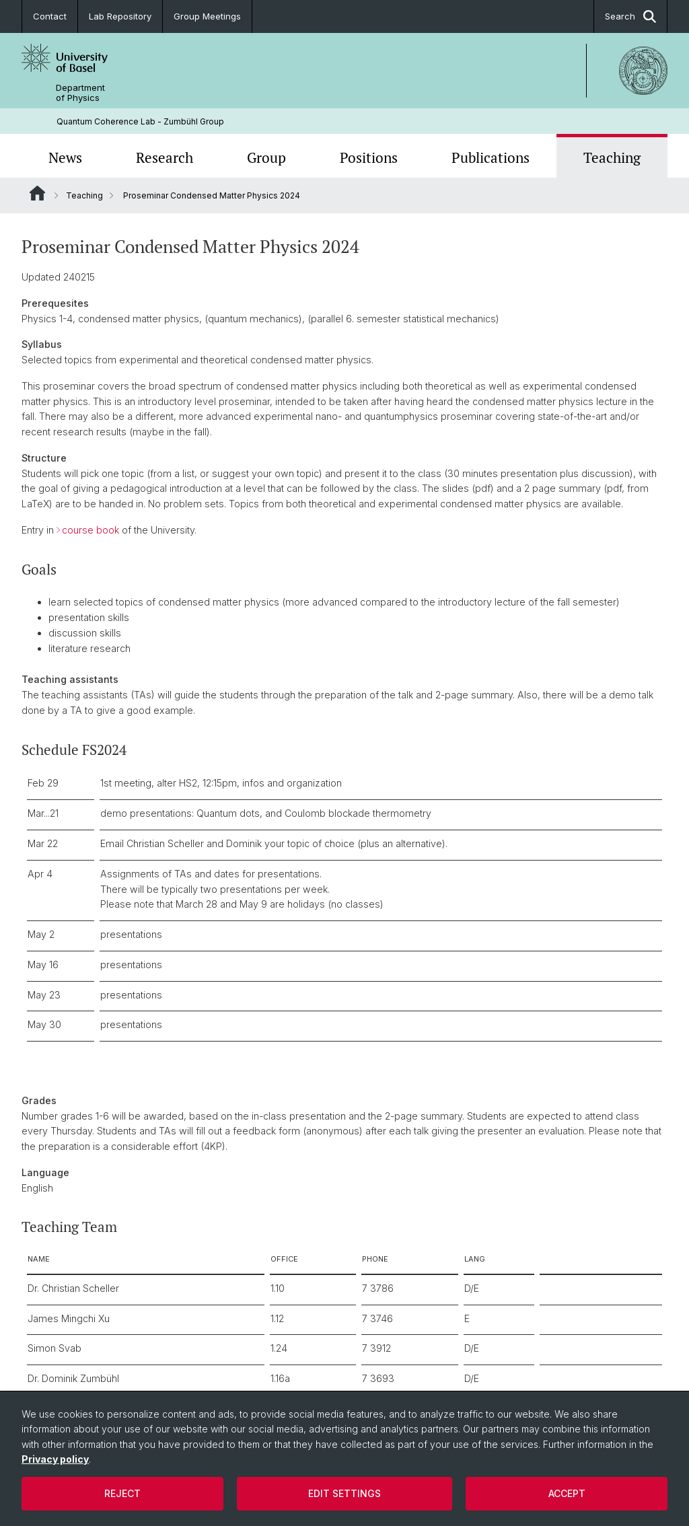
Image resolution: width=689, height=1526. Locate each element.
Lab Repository (120, 16)
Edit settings (344, 1493)
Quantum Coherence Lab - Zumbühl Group (140, 121)
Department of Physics (80, 93)
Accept (566, 1493)
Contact (50, 16)
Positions (369, 157)
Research (164, 157)
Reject (122, 1493)
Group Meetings (207, 16)
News (65, 157)
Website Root (37, 193)
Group (266, 157)
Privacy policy (55, 1459)
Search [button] (630, 16)
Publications (490, 157)
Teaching (612, 157)
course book (90, 530)
